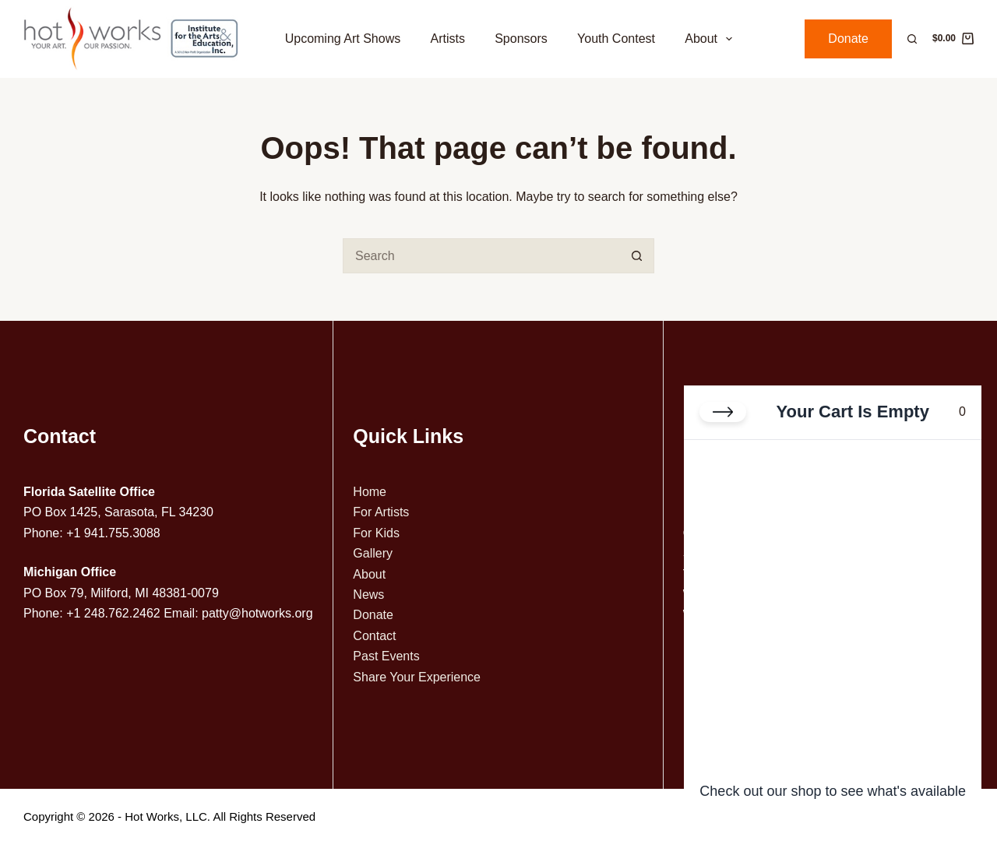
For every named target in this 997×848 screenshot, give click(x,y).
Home (369, 491)
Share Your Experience (417, 677)
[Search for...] (481, 255)
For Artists (381, 512)
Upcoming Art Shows (343, 38)
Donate (848, 38)
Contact (374, 635)
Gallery (373, 553)
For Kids (376, 533)
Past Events (386, 656)
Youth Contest (616, 38)
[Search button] (636, 255)
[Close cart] (722, 412)
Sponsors (521, 38)
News (368, 594)
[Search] (912, 39)
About (711, 39)
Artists (447, 38)
